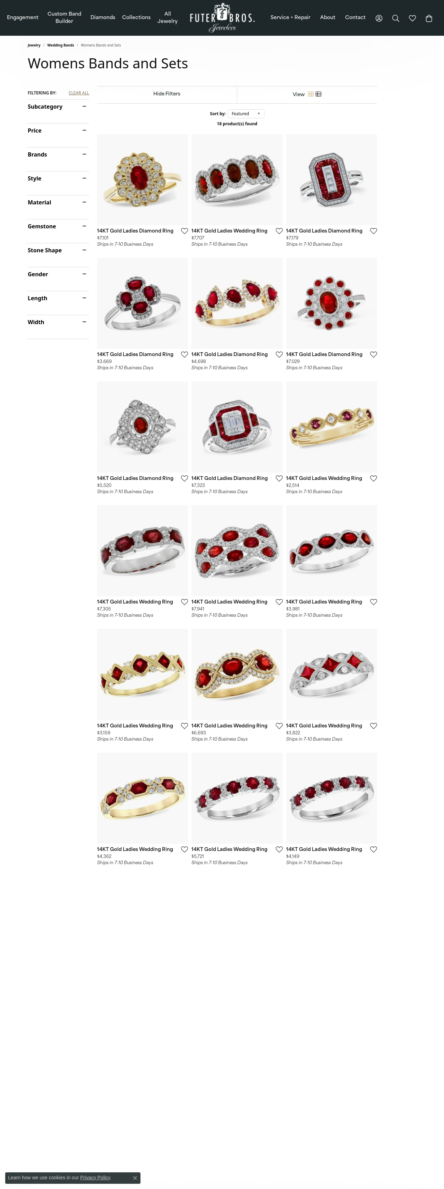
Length (37, 298)
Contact (355, 17)
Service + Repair (290, 17)
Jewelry (34, 45)
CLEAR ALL (79, 93)
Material (39, 202)
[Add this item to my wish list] (195, 244)
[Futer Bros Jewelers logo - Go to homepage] (222, 18)
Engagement (23, 17)
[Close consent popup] (135, 1178)
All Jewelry (167, 18)
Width (36, 322)
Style (34, 178)
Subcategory (45, 106)
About (327, 17)
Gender (38, 274)
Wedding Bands (61, 45)
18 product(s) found (257, 124)
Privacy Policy (95, 1177)
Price (35, 130)
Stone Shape (45, 250)
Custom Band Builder (64, 18)
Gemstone (42, 226)
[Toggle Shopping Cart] (429, 18)
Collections (136, 17)
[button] (379, 18)
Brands (37, 154)
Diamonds (103, 17)
